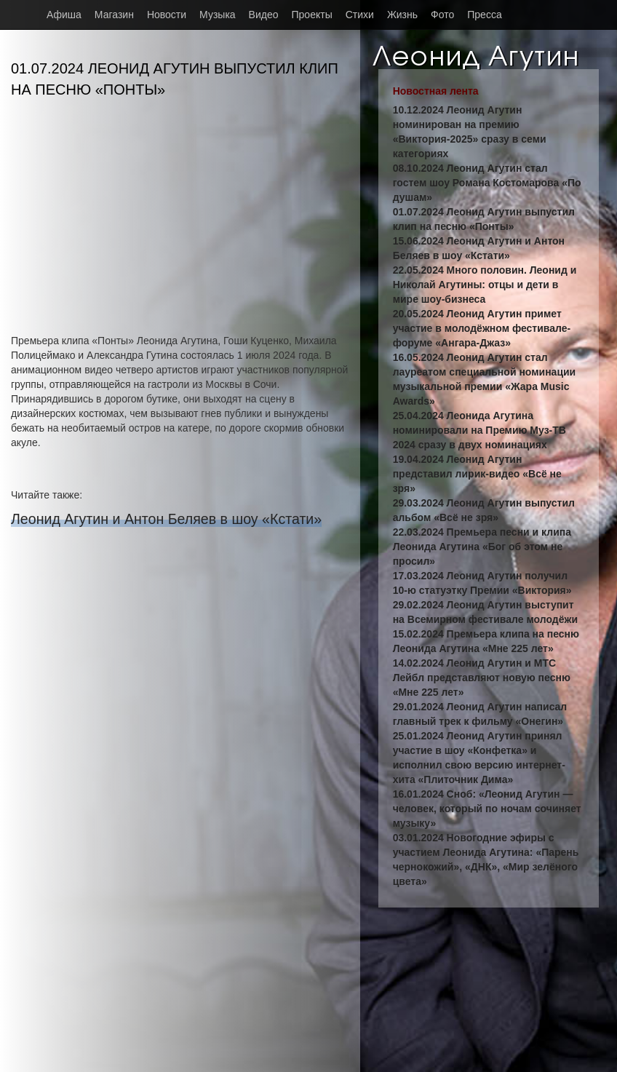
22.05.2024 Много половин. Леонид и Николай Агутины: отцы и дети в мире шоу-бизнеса (485, 284)
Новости (166, 14)
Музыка (217, 14)
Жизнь (402, 14)
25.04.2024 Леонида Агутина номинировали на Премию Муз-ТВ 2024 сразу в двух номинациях (479, 430)
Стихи (360, 14)
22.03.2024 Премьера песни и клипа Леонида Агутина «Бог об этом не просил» (482, 546)
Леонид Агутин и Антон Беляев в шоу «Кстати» (166, 519)
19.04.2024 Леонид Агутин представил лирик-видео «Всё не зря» (477, 473)
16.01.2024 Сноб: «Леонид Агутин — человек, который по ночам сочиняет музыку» (487, 808)
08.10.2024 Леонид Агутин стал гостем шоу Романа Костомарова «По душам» (487, 182)
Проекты (312, 14)
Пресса (484, 14)
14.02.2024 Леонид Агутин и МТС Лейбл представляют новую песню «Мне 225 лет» (481, 677)
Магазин (114, 14)
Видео (264, 14)
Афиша (64, 14)
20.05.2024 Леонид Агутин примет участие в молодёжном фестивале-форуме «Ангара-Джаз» (482, 328)
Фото (442, 14)
